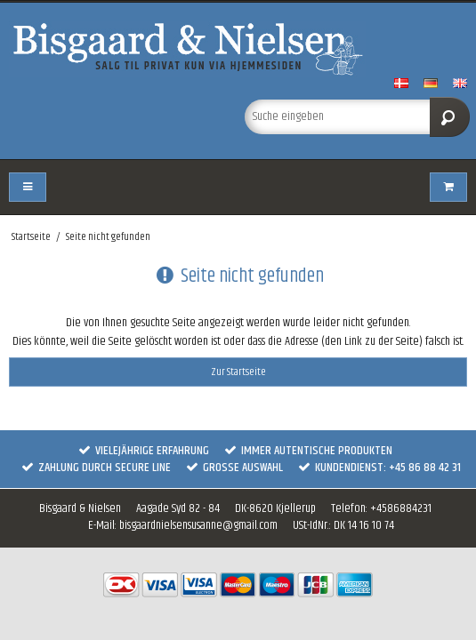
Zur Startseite (238, 372)
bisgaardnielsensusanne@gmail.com (198, 525)
